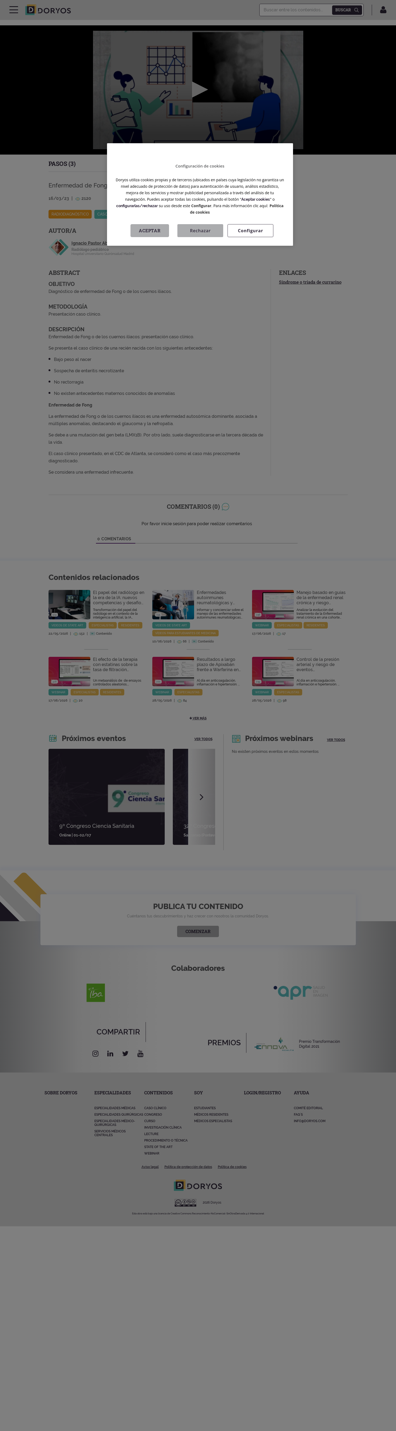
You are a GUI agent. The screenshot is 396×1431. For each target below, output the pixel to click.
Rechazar (200, 231)
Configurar (201, 205)
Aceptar (150, 230)
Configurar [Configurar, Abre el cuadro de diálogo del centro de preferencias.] (250, 231)
